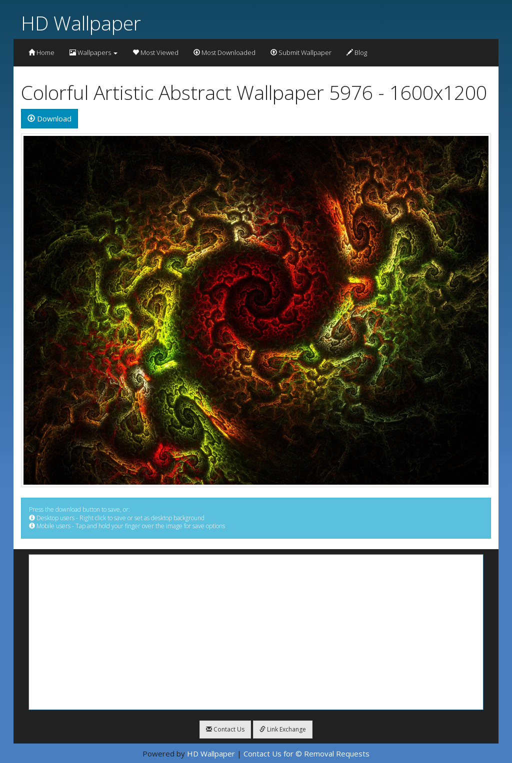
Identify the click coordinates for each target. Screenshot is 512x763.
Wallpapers (94, 52)
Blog (356, 52)
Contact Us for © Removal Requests (307, 754)
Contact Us (225, 729)
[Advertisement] (256, 632)
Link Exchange (283, 729)
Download (50, 118)
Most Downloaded (225, 52)
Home (41, 52)
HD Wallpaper (81, 22)
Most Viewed (155, 52)
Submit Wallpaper (301, 52)
